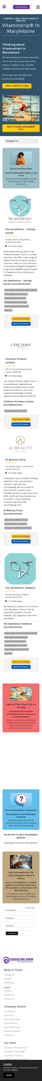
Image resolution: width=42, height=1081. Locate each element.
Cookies (7, 1064)
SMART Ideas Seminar (15, 1059)
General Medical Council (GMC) (16, 302)
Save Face (8, 310)
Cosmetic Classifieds (14, 1051)
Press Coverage (12, 1019)
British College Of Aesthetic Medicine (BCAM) (21, 290)
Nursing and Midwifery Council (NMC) (18, 528)
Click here (8, 842)
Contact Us (9, 1011)
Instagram (9, 974)
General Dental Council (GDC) (15, 298)
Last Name (10, 926)
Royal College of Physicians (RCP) (17, 306)
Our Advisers (10, 1023)
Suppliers (9, 1035)
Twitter (8, 978)
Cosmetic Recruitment (15, 1047)
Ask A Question (21, 7)
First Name (10, 918)
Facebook (9, 982)
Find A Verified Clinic (17, 85)
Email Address (11, 910)
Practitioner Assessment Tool (21, 128)
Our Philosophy (12, 1027)
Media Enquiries (12, 1031)
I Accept (9, 1075)
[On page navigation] (21, 140)
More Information (21, 323)
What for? (15, 1070)
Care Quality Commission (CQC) (16, 294)
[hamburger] (38, 7)
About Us (9, 1015)
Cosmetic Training (13, 1055)
